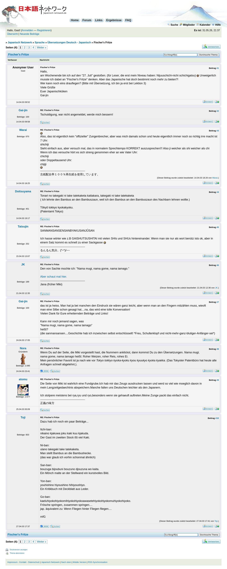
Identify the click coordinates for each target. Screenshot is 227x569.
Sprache (40, 42)
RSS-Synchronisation (98, 562)
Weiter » (41, 47)
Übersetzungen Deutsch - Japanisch (69, 42)
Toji (23, 417)
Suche (172, 24)
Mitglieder (187, 24)
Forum (86, 20)
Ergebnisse (114, 20)
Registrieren (44, 30)
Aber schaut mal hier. (53, 276)
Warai (23, 130)
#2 (218, 111)
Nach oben (66, 562)
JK (23, 264)
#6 (218, 265)
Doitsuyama (23, 191)
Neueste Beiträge (29, 34)
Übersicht (12, 34)
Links (98, 20)
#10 (217, 418)
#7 (218, 302)
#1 (218, 68)
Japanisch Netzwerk (20, 42)
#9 (218, 380)
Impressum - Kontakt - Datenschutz (23, 562)
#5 (218, 227)
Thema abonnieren (17, 553)
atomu (23, 379)
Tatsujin (23, 226)
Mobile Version (79, 562)
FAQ (128, 20)
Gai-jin (23, 110)
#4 (218, 192)
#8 (218, 349)
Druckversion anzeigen (18, 550)
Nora (23, 348)
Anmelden (27, 30)
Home (75, 20)
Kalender (203, 24)
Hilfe (216, 24)
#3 (218, 130)
